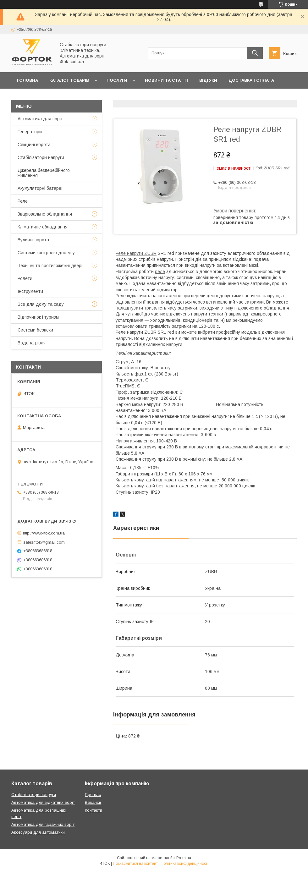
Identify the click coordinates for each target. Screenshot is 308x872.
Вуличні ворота (33, 239)
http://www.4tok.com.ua (44, 533)
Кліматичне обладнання (43, 226)
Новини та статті (166, 80)
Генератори (30, 131)
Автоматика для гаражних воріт (42, 824)
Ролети (25, 278)
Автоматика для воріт (40, 118)
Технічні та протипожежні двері (50, 265)
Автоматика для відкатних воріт (43, 802)
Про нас (94, 96)
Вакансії (93, 802)
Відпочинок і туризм (38, 317)
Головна (27, 80)
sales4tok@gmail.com (44, 542)
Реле (23, 201)
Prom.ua (183, 858)
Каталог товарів (69, 80)
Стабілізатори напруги (41, 157)
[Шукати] (255, 53)
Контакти (61, 96)
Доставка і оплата (251, 80)
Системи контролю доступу (46, 252)
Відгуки (208, 80)
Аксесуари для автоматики (38, 832)
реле (160, 271)
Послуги (117, 80)
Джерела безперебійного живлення (44, 173)
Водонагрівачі (32, 342)
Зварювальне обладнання (45, 214)
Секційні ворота (34, 144)
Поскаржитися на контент (135, 863)
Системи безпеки (35, 329)
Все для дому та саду (41, 304)
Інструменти (30, 291)
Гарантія (27, 96)
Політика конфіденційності (184, 863)
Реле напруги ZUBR (136, 253)
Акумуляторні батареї (40, 188)
